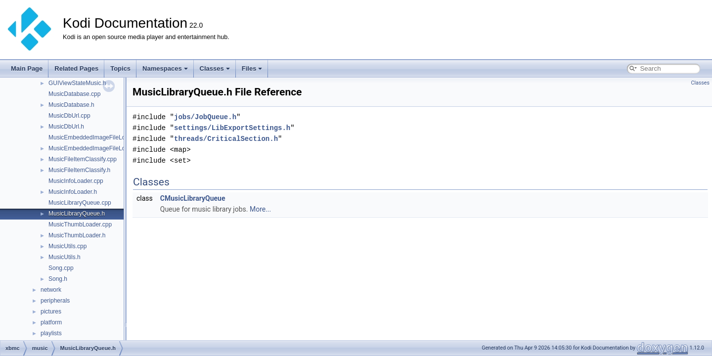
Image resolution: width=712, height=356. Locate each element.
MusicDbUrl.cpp (69, 115)
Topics (120, 68)
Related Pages (76, 68)
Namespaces (165, 68)
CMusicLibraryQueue (192, 198)
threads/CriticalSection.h (226, 138)
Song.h (57, 278)
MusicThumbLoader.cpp (80, 224)
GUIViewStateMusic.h (77, 83)
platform (51, 322)
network (51, 289)
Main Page (27, 68)
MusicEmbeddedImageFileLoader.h (95, 148)
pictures (51, 311)
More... (260, 209)
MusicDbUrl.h (66, 126)
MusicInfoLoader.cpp (75, 181)
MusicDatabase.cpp (74, 93)
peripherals (55, 300)
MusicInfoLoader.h (72, 191)
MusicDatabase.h (71, 104)
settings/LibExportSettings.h (232, 128)
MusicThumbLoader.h (76, 235)
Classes (215, 68)
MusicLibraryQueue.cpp (79, 202)
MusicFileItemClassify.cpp (82, 159)
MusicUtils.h (64, 257)
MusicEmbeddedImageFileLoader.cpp (98, 137)
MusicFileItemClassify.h (79, 170)
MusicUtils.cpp (67, 246)
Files (252, 68)
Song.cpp (61, 268)
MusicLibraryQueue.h (76, 213)
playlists (51, 333)
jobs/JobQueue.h (205, 117)
